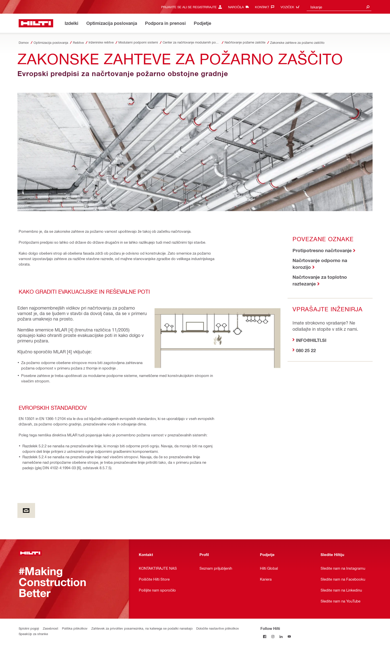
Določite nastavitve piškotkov (217, 628)
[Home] (36, 23)
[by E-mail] (26, 510)
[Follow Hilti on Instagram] (273, 636)
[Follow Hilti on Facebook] (264, 636)
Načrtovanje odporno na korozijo (319, 263)
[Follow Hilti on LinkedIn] (281, 636)
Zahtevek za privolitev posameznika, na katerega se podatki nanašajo (142, 628)
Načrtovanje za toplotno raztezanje (319, 280)
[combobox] (339, 7)
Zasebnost (50, 628)
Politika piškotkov (75, 628)
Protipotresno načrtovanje (322, 250)
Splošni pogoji (29, 628)
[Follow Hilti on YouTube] (289, 636)
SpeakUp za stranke (33, 634)
